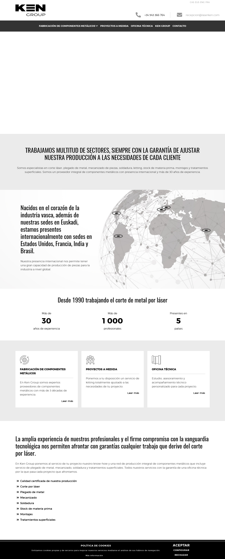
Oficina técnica (142, 26)
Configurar (181, 550)
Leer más (67, 401)
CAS (192, 2)
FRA (208, 2)
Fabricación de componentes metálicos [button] (68, 26)
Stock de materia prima (36, 508)
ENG (202, 2)
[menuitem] (68, 26)
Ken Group (162, 26)
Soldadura (27, 503)
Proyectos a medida (114, 26)
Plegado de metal (32, 492)
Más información (94, 555)
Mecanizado (28, 497)
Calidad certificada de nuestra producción (48, 481)
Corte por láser (30, 486)
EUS (197, 2)
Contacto (179, 26)
